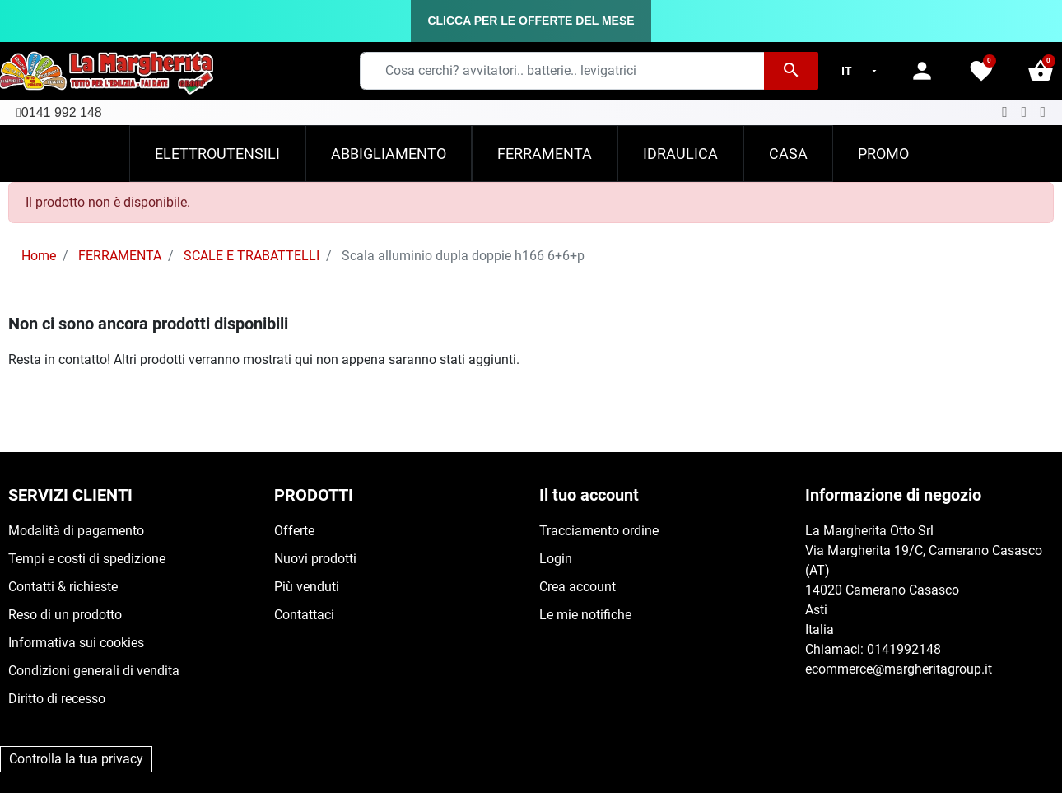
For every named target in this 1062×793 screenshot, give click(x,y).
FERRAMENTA (119, 256)
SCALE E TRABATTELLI (251, 256)
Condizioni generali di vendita (93, 671)
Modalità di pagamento (76, 531)
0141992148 (904, 649)
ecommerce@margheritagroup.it (898, 669)
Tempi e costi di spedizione (86, 559)
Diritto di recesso (56, 699)
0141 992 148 (61, 112)
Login (555, 559)
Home (38, 256)
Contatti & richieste (63, 587)
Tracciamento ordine (599, 531)
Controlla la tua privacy (76, 759)
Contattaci (304, 615)
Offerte (294, 531)
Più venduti (306, 587)
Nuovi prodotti (315, 559)
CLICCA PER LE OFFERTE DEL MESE (530, 20)
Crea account (577, 587)
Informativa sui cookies (76, 643)
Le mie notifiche (585, 615)
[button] (1040, 70)
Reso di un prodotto (65, 615)
